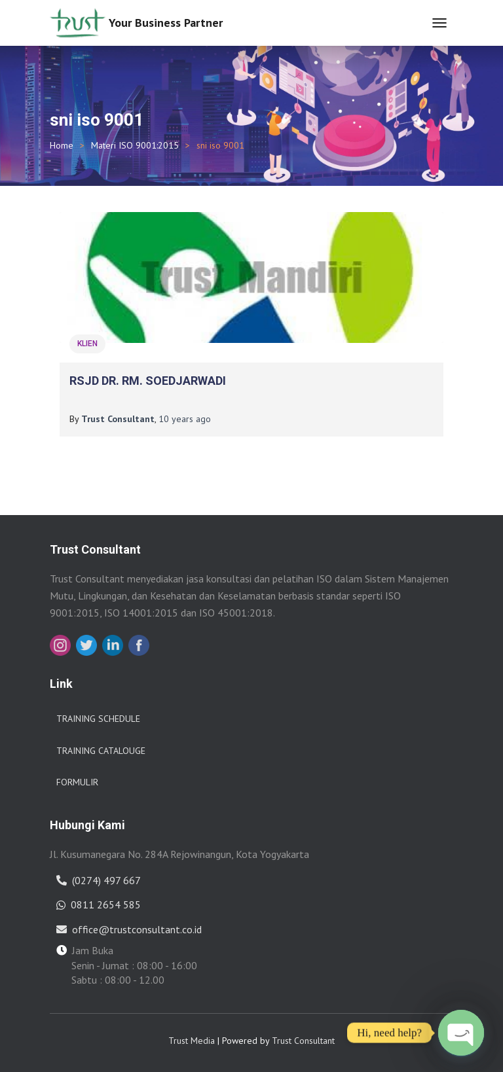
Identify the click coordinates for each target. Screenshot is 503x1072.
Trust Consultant (303, 1040)
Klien (87, 343)
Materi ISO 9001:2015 (135, 145)
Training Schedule (98, 718)
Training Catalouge (100, 751)
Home (61, 145)
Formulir (77, 782)
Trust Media (191, 1040)
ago (184, 419)
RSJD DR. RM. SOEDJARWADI (147, 380)
